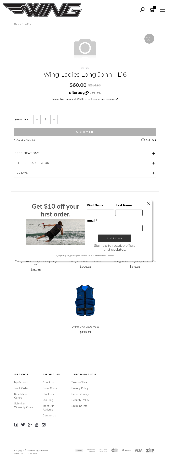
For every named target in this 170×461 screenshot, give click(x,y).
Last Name (124, 205)
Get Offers (114, 238)
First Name (95, 205)
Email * (92, 220)
